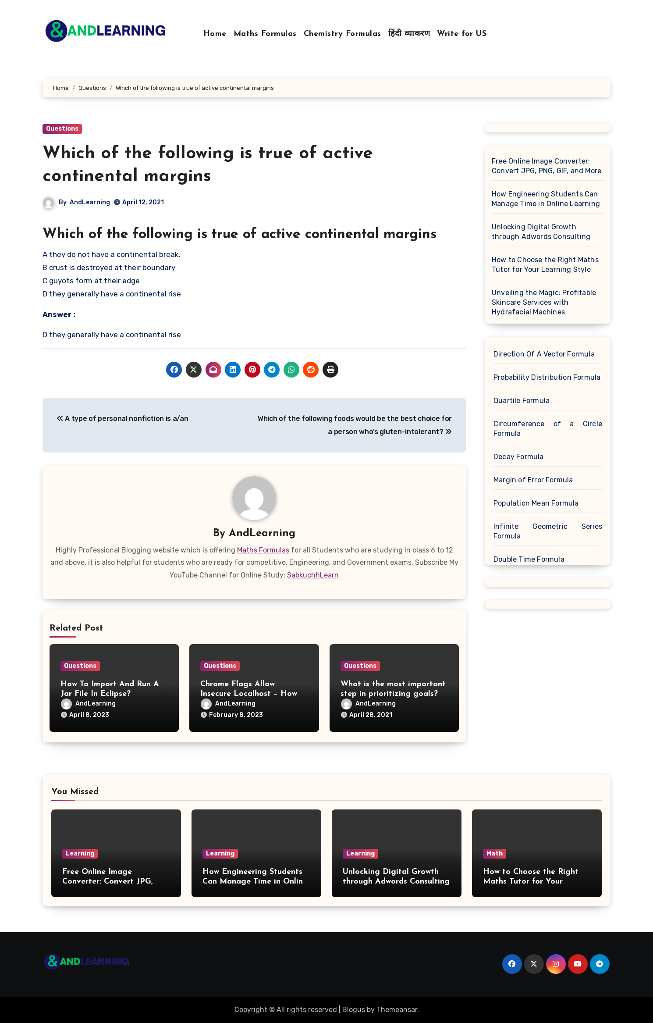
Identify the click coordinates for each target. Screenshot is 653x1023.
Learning (80, 853)
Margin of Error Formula (533, 480)
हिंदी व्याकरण (409, 34)
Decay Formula (518, 457)
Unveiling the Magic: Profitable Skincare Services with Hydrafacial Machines (544, 302)
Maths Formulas (265, 34)
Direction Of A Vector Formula (544, 354)
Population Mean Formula (536, 503)
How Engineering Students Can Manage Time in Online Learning (546, 199)
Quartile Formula (521, 400)
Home (215, 34)
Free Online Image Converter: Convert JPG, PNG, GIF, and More (546, 166)
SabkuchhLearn (313, 575)
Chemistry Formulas (342, 34)
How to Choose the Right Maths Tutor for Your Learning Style (545, 265)
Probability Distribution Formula (546, 377)
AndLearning (90, 202)
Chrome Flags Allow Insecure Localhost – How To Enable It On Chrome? (248, 693)
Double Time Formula (528, 559)
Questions (62, 128)
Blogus (353, 1009)
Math (494, 853)
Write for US (461, 34)
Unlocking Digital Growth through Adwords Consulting (541, 232)
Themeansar (396, 1009)
